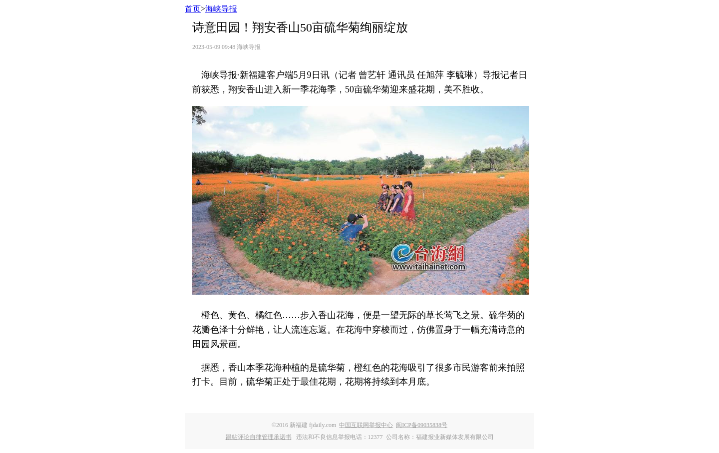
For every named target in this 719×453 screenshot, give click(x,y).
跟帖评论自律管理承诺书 (259, 437)
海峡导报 (221, 8)
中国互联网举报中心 (366, 425)
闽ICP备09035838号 (421, 425)
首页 (193, 8)
